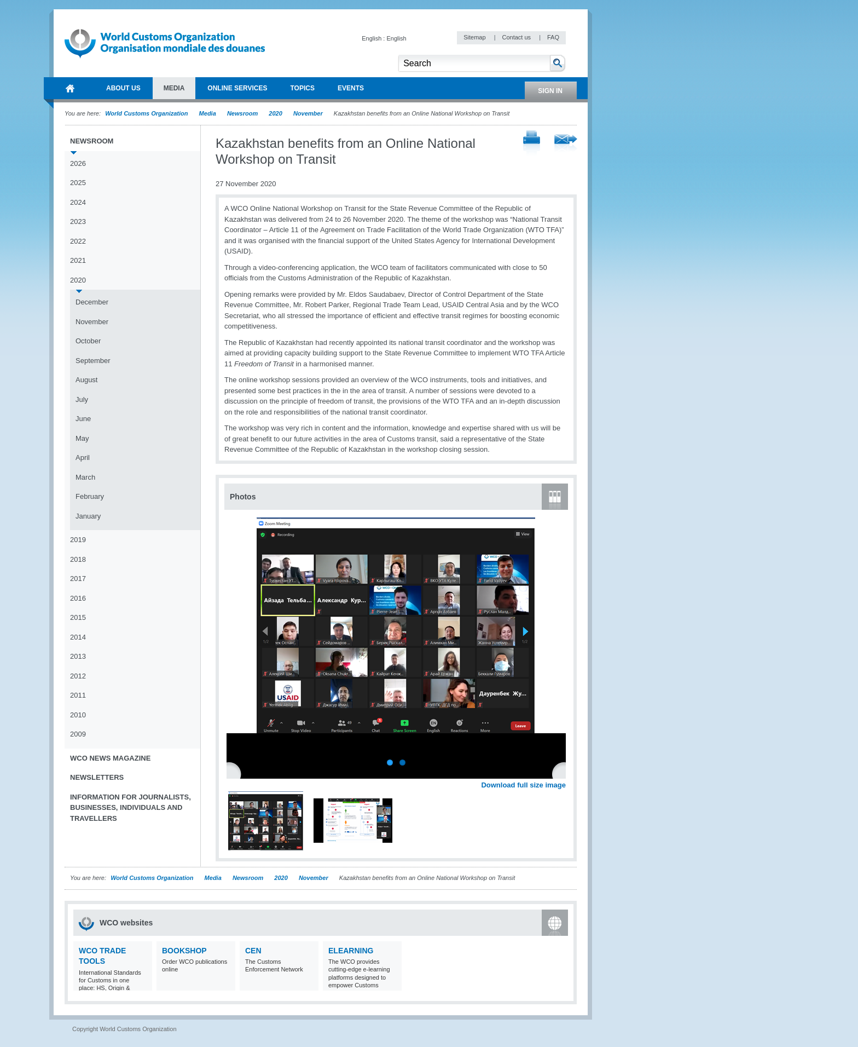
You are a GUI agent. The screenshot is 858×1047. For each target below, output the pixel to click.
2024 (78, 202)
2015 (78, 617)
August (86, 380)
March (85, 477)
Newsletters (97, 777)
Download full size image (523, 785)
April (83, 457)
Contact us (517, 37)
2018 (78, 559)
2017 (78, 578)
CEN (253, 950)
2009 (78, 734)
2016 (78, 598)
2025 (78, 183)
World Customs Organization (147, 113)
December (92, 302)
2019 (78, 540)
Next (563, 773)
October (88, 341)
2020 (275, 113)
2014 (78, 637)
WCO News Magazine (110, 758)
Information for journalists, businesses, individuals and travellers (130, 807)
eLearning (350, 950)
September (93, 360)
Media (207, 113)
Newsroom (242, 113)
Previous (235, 773)
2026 (78, 163)
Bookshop (184, 950)
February (90, 496)
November (308, 113)
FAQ (553, 37)
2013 (78, 656)
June (83, 419)
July (82, 399)
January (88, 516)
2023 (78, 221)
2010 (78, 715)
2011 (78, 695)
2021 (78, 260)
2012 (78, 676)
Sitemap (475, 37)
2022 (78, 241)
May (82, 438)
